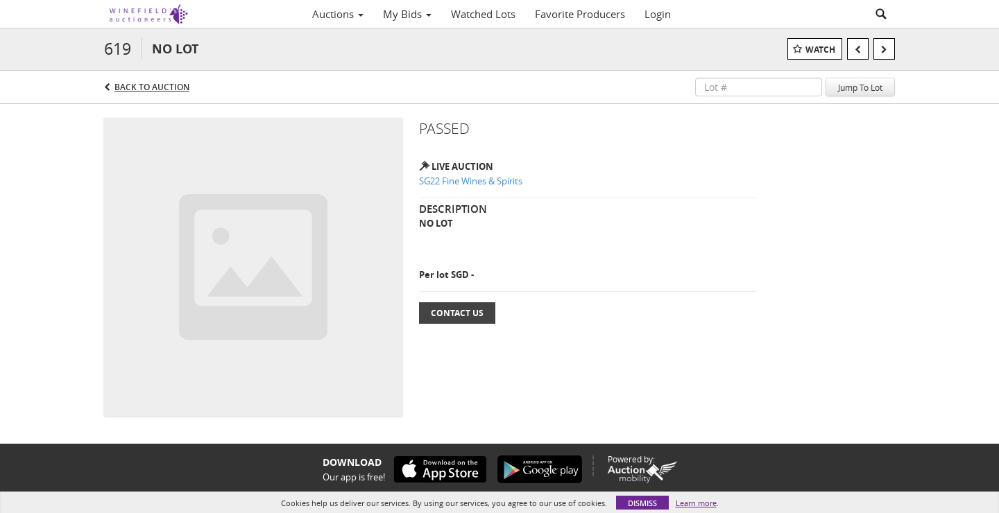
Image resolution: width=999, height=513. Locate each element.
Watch (820, 49)
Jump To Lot (860, 87)
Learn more (696, 503)
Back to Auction (151, 87)
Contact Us (457, 313)
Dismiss (642, 503)
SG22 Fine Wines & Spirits (470, 181)
